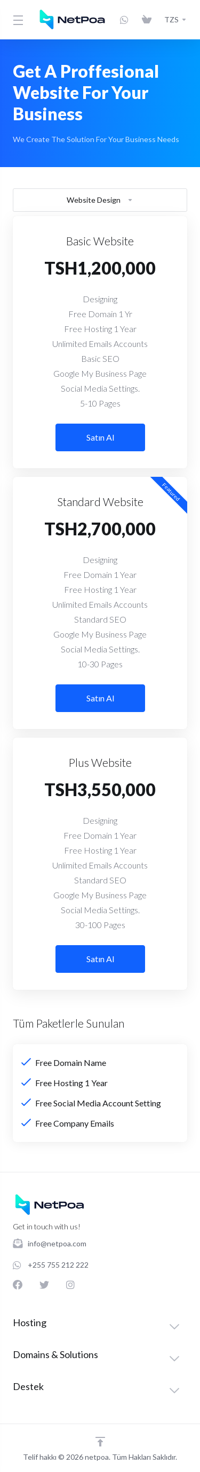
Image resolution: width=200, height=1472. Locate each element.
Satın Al (100, 437)
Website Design (100, 199)
